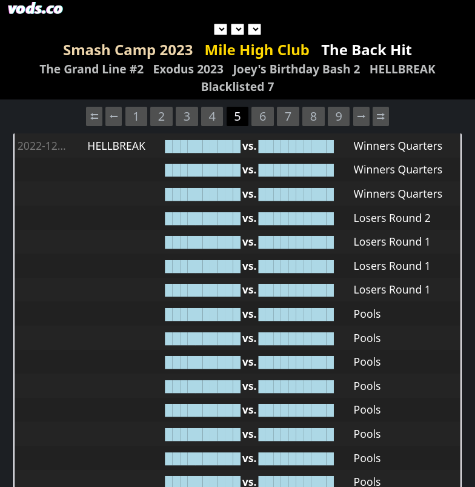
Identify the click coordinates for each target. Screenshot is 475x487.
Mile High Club (257, 49)
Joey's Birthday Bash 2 (296, 69)
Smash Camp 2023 (128, 49)
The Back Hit (366, 49)
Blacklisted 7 (237, 86)
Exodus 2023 (188, 69)
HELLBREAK (403, 69)
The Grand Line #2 (91, 69)
